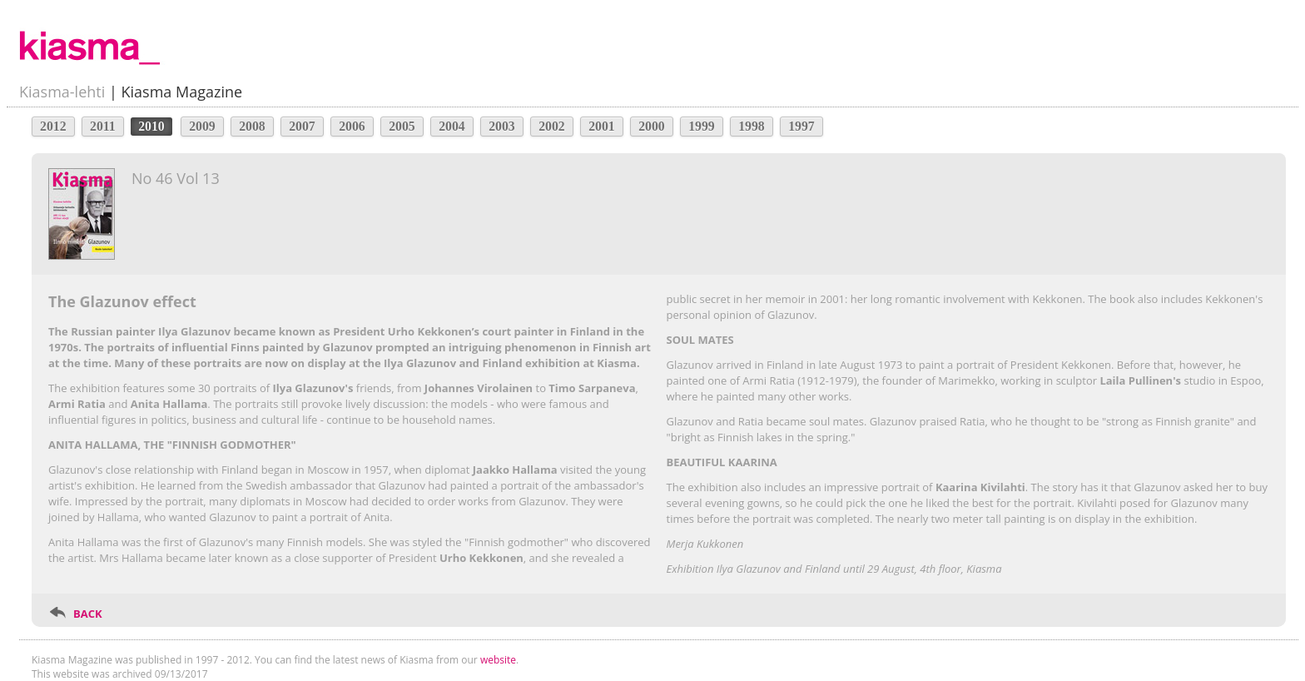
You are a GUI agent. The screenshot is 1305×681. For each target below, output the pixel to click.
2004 (452, 126)
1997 (801, 126)
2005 (402, 126)
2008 (252, 126)
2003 (502, 126)
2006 (352, 126)
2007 (302, 126)
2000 (651, 126)
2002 (551, 126)
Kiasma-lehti (62, 92)
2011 (103, 126)
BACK (87, 613)
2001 (601, 126)
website (498, 660)
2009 (202, 126)
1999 (701, 126)
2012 (53, 126)
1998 (751, 126)
